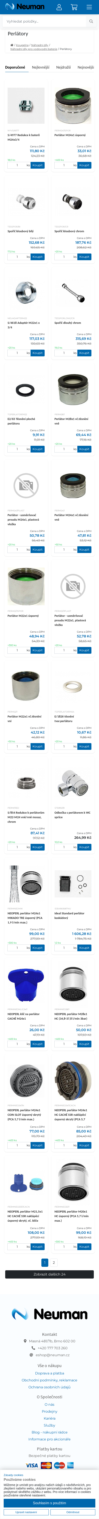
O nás (49, 1404)
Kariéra (49, 1418)
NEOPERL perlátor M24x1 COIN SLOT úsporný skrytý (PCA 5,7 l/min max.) (24, 1114)
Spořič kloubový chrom (69, 231)
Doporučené (15, 67)
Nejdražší (63, 67)
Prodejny (49, 1411)
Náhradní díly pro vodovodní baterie (33, 49)
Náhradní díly (39, 45)
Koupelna (22, 45)
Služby (49, 1425)
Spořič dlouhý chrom (68, 323)
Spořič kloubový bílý (21, 231)
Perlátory (66, 49)
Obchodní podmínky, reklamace (49, 1380)
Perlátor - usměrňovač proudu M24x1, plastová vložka (23, 519)
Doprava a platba (49, 1373)
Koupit (37, 165)
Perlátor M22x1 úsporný (23, 616)
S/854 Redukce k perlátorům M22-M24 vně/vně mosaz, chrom (26, 817)
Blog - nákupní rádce (50, 1432)
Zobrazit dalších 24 (50, 1274)
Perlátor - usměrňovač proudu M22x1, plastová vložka (70, 620)
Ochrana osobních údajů (49, 1387)
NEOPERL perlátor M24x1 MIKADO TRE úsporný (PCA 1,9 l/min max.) (25, 917)
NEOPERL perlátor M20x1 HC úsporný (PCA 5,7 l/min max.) (72, 1216)
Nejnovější (86, 67)
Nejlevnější (40, 67)
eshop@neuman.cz (53, 1355)
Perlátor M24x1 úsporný (70, 135)
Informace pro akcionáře (49, 1439)
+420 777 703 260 (53, 1348)
